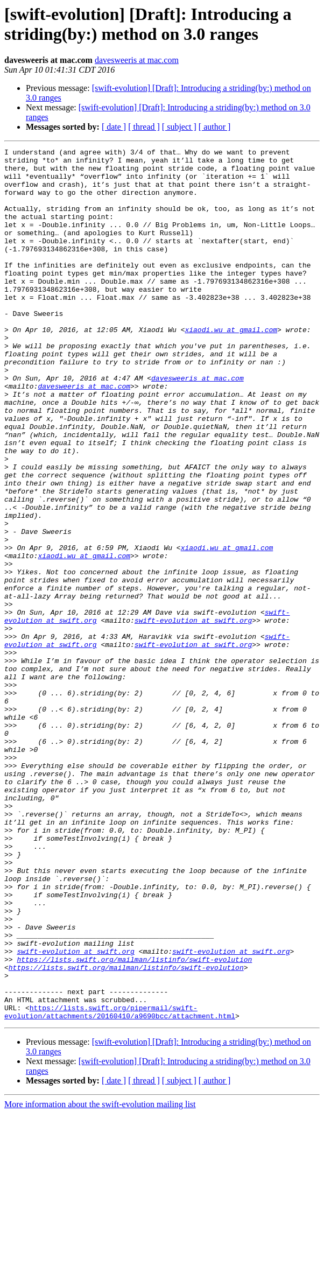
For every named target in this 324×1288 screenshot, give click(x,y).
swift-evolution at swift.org (193, 715)
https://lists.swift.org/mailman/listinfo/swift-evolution (134, 1122)
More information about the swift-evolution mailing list (100, 1278)
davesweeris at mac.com (137, 60)
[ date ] (114, 126)
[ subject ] (179, 126)
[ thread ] (144, 126)
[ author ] (215, 126)
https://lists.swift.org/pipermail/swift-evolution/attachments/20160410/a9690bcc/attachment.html (119, 1185)
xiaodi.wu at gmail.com (231, 366)
